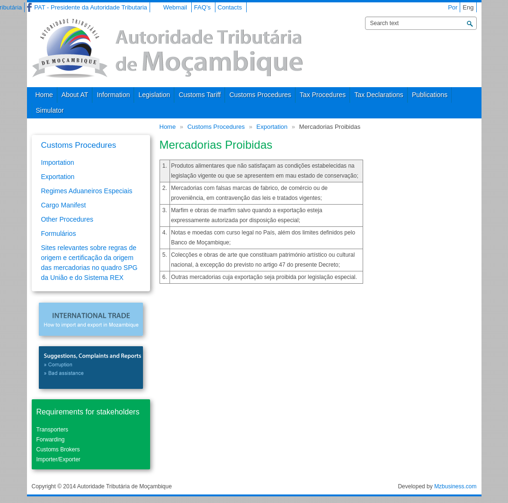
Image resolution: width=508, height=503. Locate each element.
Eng (468, 7)
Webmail (175, 7)
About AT (75, 95)
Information (113, 95)
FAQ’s (202, 7)
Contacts (230, 7)
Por (452, 7)
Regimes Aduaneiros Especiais (87, 191)
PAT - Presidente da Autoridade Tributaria (90, 7)
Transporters (52, 429)
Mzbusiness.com (455, 486)
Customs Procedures (260, 95)
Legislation (154, 95)
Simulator (50, 110)
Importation (57, 162)
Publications (430, 95)
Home (44, 95)
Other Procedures (67, 219)
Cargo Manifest (63, 205)
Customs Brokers (58, 449)
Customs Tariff (199, 95)
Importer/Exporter (58, 459)
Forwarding (50, 439)
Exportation (272, 126)
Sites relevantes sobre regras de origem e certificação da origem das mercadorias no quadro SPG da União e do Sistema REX (89, 262)
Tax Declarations (378, 95)
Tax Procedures (323, 95)
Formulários (58, 233)
